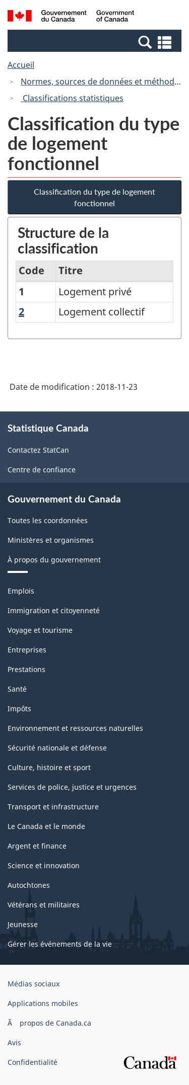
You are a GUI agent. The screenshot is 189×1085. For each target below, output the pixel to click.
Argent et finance (37, 846)
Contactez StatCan (38, 450)
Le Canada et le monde (46, 826)
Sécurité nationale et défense (57, 748)
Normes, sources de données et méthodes (102, 81)
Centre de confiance (42, 469)
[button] (95, 42)
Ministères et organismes (51, 540)
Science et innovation (44, 865)
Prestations (26, 669)
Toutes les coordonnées (48, 520)
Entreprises (27, 649)
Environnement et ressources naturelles (75, 728)
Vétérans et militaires (44, 904)
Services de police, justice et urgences (72, 787)
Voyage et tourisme (40, 630)
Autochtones (29, 885)
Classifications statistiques (72, 98)
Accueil (21, 64)
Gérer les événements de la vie (60, 944)
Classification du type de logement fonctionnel (94, 197)
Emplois (21, 591)
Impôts (19, 708)
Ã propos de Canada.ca (49, 1023)
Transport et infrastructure (53, 806)
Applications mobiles (43, 1003)
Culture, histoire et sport (49, 767)
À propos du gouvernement (54, 559)
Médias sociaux (33, 983)
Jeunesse (23, 924)
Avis (14, 1042)
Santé (17, 689)
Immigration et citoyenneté (54, 610)
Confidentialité (32, 1062)
